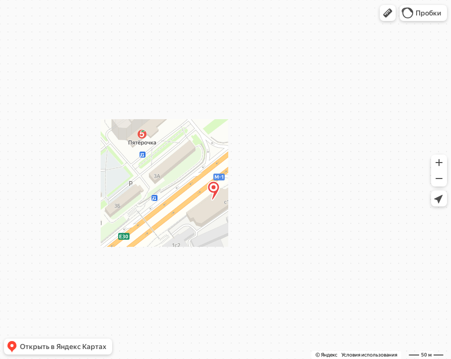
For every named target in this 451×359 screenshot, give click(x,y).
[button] (388, 13)
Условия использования (369, 355)
